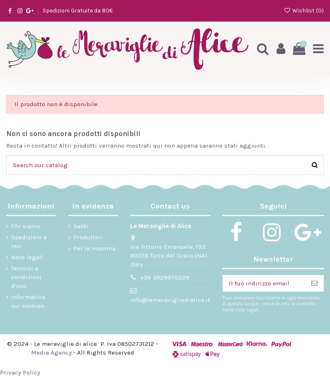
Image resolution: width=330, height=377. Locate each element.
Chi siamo (25, 226)
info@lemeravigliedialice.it (170, 300)
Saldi (80, 226)
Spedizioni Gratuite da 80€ (78, 10)
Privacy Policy (20, 372)
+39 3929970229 (164, 277)
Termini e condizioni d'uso (26, 277)
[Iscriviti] (314, 283)
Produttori (88, 237)
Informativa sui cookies (28, 301)
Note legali (27, 257)
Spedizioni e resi (29, 241)
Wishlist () (304, 10)
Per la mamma (94, 248)
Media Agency (51, 352)
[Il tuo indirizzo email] (264, 283)
